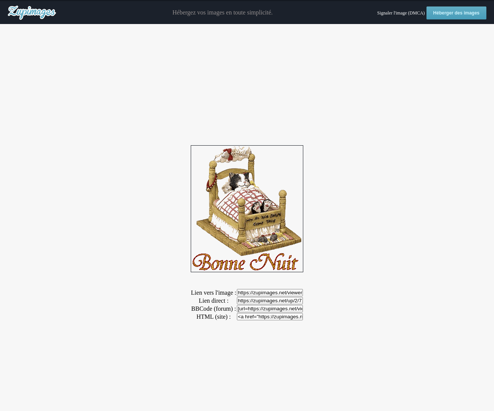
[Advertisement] (247, 85)
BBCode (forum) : (213, 308)
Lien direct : (213, 300)
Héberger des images (456, 13)
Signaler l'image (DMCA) (401, 13)
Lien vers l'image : (214, 292)
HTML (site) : (213, 316)
